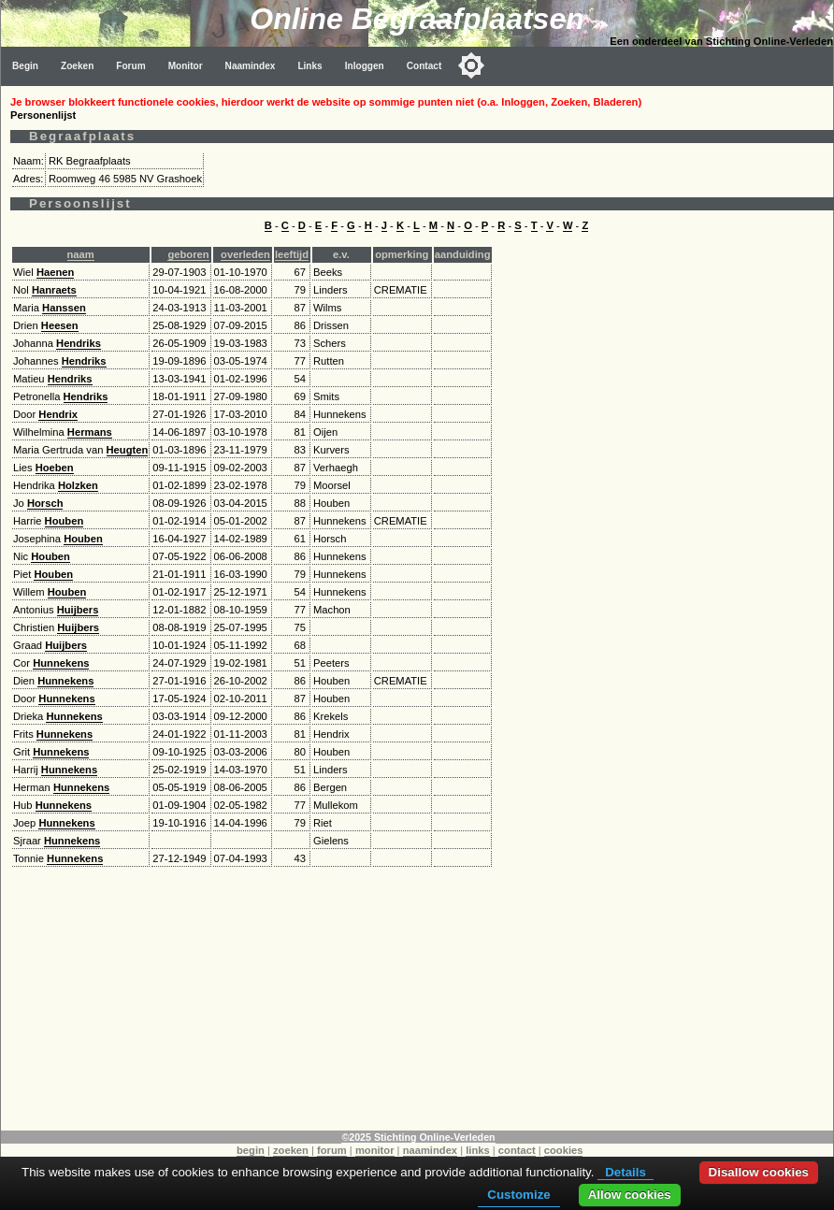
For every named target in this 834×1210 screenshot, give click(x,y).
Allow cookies (629, 1195)
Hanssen (64, 307)
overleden (245, 254)
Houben (64, 520)
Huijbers (78, 609)
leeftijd (292, 254)
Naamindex (250, 66)
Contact (424, 66)
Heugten (128, 449)
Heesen (60, 325)
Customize (518, 1195)
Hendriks (78, 343)
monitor (375, 1150)
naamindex (430, 1150)
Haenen (55, 272)
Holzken (78, 485)
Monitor (185, 66)
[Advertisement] (417, 1000)
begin (251, 1150)
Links (309, 66)
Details (625, 1172)
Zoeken (77, 66)
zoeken (291, 1150)
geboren (187, 254)
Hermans (89, 432)
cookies (563, 1150)
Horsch (45, 503)
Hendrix (58, 414)
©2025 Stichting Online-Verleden (418, 1137)
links (478, 1150)
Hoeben (55, 467)
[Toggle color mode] (471, 65)
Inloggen (364, 66)
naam (80, 254)
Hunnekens (61, 663)
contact (517, 1150)
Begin (25, 66)
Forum (130, 66)
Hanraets (54, 289)
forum (332, 1150)
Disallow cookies (759, 1172)
